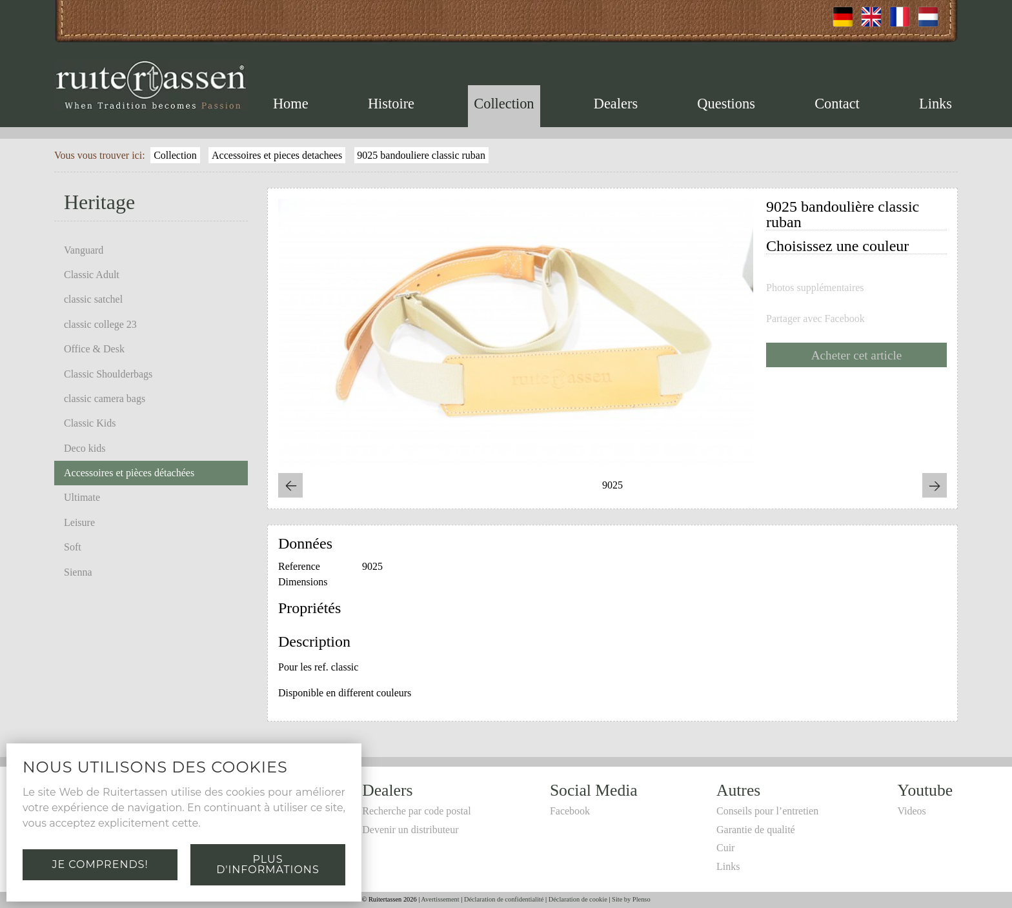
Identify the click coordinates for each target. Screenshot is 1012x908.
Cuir (725, 847)
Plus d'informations (267, 864)
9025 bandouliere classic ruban (421, 155)
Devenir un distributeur (410, 829)
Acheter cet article (856, 355)
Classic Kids (90, 423)
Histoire (391, 104)
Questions (726, 104)
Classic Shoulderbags (108, 373)
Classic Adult (91, 274)
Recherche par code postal (416, 810)
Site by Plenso (631, 899)
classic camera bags (104, 398)
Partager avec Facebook (815, 319)
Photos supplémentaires (815, 288)
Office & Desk (94, 348)
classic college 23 (100, 324)
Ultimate (82, 497)
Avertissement (440, 899)
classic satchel (93, 299)
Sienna (78, 572)
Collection (504, 104)
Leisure (79, 522)
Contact (837, 104)
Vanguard (83, 250)
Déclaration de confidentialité (503, 899)
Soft (72, 546)
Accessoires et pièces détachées (129, 472)
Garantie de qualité (755, 829)
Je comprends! (100, 864)
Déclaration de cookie (578, 899)
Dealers (616, 104)
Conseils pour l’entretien (767, 810)
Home (291, 104)
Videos (911, 810)
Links (935, 104)
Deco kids (84, 448)
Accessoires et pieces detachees (277, 155)
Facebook (570, 810)
